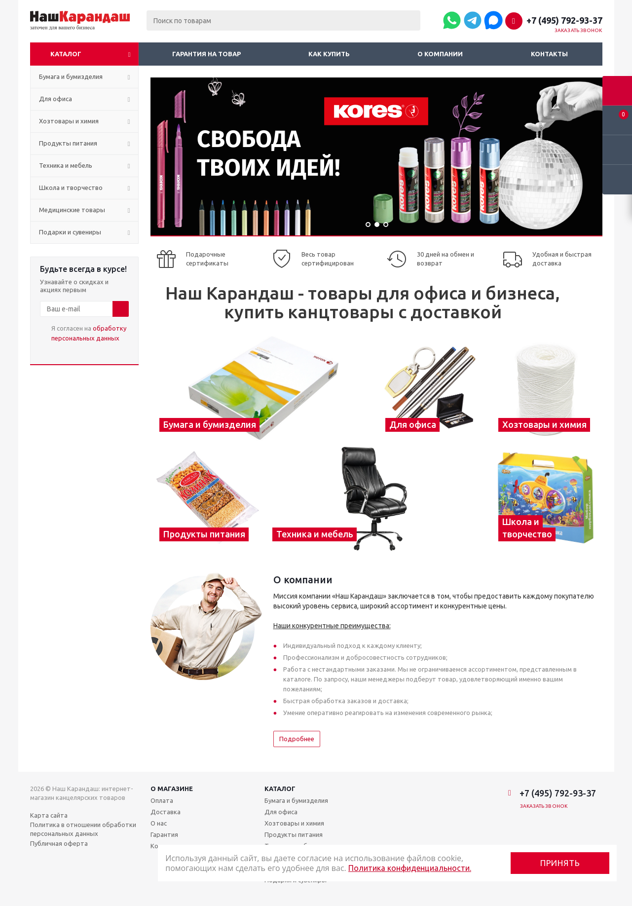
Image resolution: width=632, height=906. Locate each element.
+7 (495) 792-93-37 (564, 20)
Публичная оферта (59, 843)
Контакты (549, 53)
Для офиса (280, 811)
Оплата (161, 800)
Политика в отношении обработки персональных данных (83, 829)
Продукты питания (293, 834)
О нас (158, 823)
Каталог (65, 53)
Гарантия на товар (206, 53)
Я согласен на (88, 333)
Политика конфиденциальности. (409, 868)
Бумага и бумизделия (296, 800)
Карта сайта (49, 815)
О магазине (171, 788)
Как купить (329, 53)
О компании (440, 53)
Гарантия (164, 834)
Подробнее (296, 738)
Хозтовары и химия (294, 823)
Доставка (165, 811)
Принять (560, 863)
